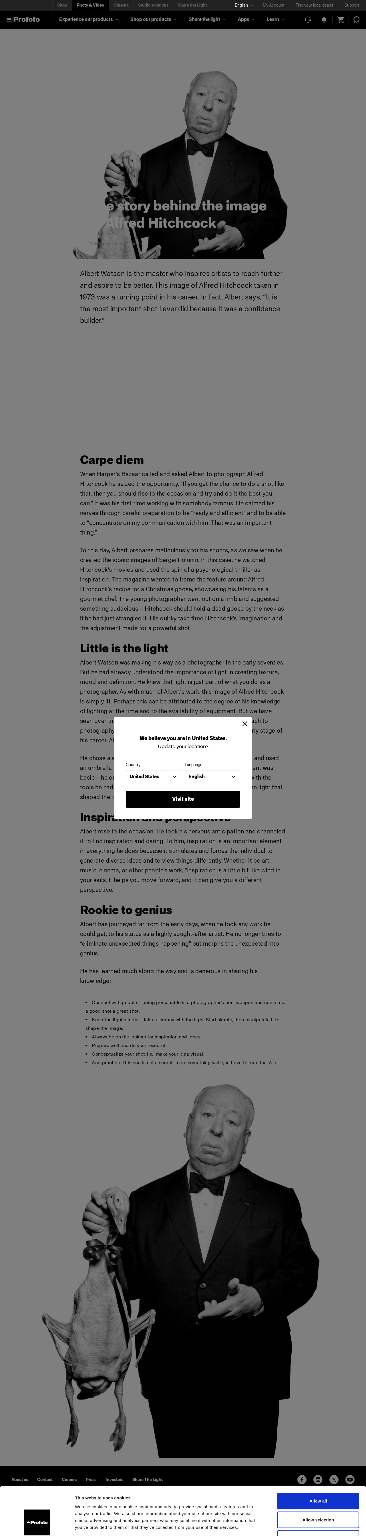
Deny (318, 1498)
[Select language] (244, 5)
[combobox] (153, 776)
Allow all (318, 1460)
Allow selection (318, 1479)
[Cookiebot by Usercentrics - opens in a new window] (37, 1525)
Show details (300, 1524)
